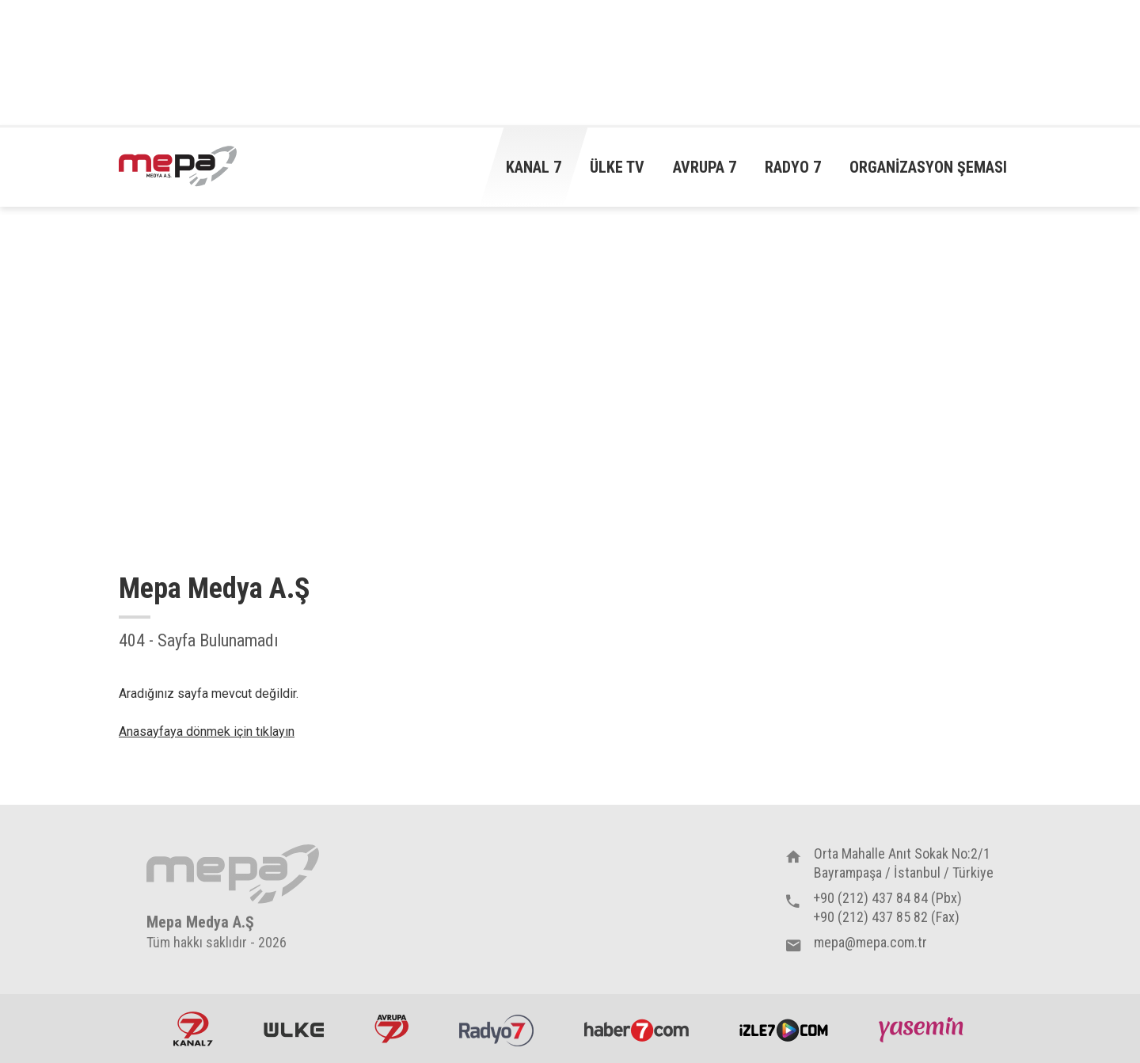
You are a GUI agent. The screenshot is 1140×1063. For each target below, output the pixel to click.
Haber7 (636, 1029)
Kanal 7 (533, 167)
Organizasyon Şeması (928, 167)
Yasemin (923, 1029)
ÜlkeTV (294, 1029)
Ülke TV (617, 167)
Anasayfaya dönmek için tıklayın (206, 731)
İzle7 (783, 1029)
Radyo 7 (793, 167)
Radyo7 (496, 1029)
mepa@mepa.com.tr (870, 942)
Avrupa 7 (704, 167)
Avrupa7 (391, 1029)
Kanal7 (193, 1029)
